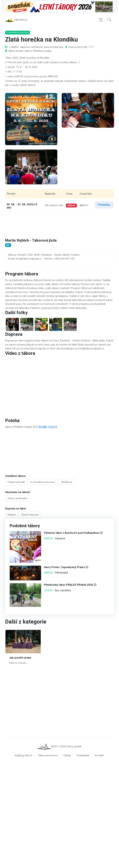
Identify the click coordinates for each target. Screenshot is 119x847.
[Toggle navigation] (101, 20)
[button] (109, 19)
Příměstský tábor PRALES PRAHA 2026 (68, 585)
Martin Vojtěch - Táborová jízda (31, 240)
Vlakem (11, 514)
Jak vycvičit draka (20, 658)
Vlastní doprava (30, 514)
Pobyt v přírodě (16, 482)
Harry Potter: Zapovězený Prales (64, 567)
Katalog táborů (23, 755)
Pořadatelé (83, 755)
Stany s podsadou (17, 498)
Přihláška (104, 204)
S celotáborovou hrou (42, 482)
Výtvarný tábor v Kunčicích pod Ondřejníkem (71, 533)
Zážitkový (66, 482)
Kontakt (99, 755)
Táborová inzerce (48, 755)
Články (67, 755)
